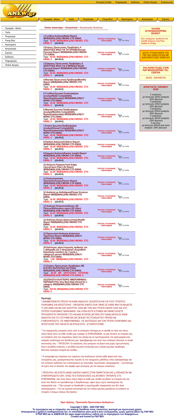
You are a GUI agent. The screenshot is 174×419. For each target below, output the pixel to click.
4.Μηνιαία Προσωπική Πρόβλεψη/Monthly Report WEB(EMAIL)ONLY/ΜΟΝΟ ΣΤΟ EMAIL (64, 82)
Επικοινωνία (167, 2)
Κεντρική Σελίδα (103, 2)
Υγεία (71, 19)
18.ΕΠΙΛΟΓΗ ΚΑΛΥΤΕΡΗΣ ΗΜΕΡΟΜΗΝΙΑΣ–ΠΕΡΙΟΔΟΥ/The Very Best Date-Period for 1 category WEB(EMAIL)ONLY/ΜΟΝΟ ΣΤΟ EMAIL (65, 283)
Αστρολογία (147, 19)
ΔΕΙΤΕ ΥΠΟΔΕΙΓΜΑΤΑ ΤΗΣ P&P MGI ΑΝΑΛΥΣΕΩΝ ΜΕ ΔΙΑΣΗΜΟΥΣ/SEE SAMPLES (156, 55)
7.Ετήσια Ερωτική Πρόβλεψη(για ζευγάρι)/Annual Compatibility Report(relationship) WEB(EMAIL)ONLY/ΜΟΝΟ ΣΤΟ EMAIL (63, 129)
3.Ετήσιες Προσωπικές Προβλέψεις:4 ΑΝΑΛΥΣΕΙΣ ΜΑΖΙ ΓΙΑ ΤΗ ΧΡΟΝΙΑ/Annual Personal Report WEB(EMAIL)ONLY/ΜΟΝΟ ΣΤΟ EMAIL (65, 51)
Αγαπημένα (127, 19)
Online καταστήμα (53, 27)
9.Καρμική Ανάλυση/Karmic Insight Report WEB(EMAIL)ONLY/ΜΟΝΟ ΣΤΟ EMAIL (65, 154)
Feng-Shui (107, 19)
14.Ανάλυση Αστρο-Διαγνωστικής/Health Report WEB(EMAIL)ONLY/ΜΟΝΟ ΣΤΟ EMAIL (64, 222)
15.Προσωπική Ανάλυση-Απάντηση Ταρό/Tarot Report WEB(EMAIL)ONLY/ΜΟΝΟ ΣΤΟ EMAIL (62, 236)
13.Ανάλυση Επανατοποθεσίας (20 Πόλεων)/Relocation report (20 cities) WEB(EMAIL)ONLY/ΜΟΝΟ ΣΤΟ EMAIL (62, 208)
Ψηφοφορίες (121, 2)
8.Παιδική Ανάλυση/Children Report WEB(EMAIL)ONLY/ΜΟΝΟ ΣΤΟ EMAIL (62, 143)
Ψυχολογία (88, 19)
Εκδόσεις (135, 2)
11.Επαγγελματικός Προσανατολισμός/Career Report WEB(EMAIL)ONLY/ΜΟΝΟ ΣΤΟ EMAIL (62, 180)
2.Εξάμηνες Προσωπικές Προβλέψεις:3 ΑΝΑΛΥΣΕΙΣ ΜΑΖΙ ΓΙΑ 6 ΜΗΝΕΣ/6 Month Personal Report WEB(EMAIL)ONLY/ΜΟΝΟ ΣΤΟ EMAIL (65, 67)
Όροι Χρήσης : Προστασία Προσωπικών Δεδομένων (87, 402)
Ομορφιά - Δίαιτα (52, 19)
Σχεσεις (165, 19)
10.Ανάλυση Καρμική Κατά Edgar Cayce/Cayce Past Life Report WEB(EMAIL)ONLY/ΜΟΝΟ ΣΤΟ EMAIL (62, 167)
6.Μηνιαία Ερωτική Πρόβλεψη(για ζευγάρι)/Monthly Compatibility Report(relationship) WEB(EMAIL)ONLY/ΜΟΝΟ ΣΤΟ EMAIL (63, 113)
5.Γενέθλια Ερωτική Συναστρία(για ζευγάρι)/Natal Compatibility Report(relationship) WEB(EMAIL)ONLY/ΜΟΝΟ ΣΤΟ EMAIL (63, 97)
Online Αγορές (150, 2)
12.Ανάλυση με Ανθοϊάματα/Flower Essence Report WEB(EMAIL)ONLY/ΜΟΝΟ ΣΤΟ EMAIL (65, 194)
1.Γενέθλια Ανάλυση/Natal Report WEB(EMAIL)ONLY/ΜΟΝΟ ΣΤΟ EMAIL (62, 37)
